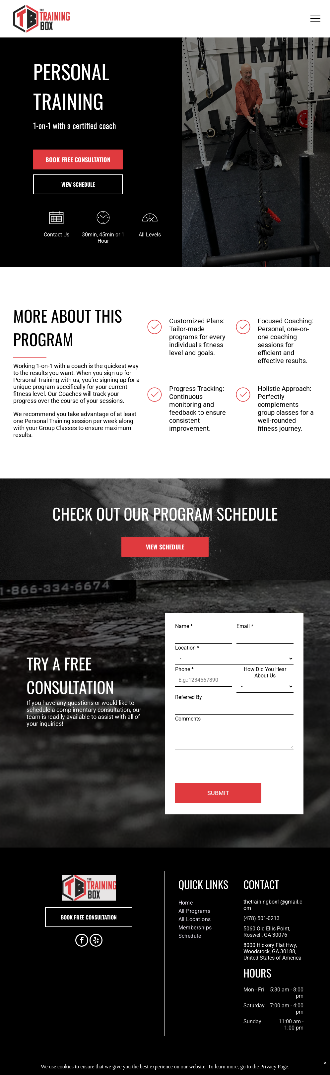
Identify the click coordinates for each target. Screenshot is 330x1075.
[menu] (315, 18)
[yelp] (96, 941)
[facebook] (81, 941)
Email (244, 626)
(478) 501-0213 (261, 918)
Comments (188, 719)
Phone (184, 669)
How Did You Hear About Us (265, 672)
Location (187, 648)
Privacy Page (274, 1066)
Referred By (188, 697)
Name (184, 626)
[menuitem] (205, 903)
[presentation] (225, 763)
